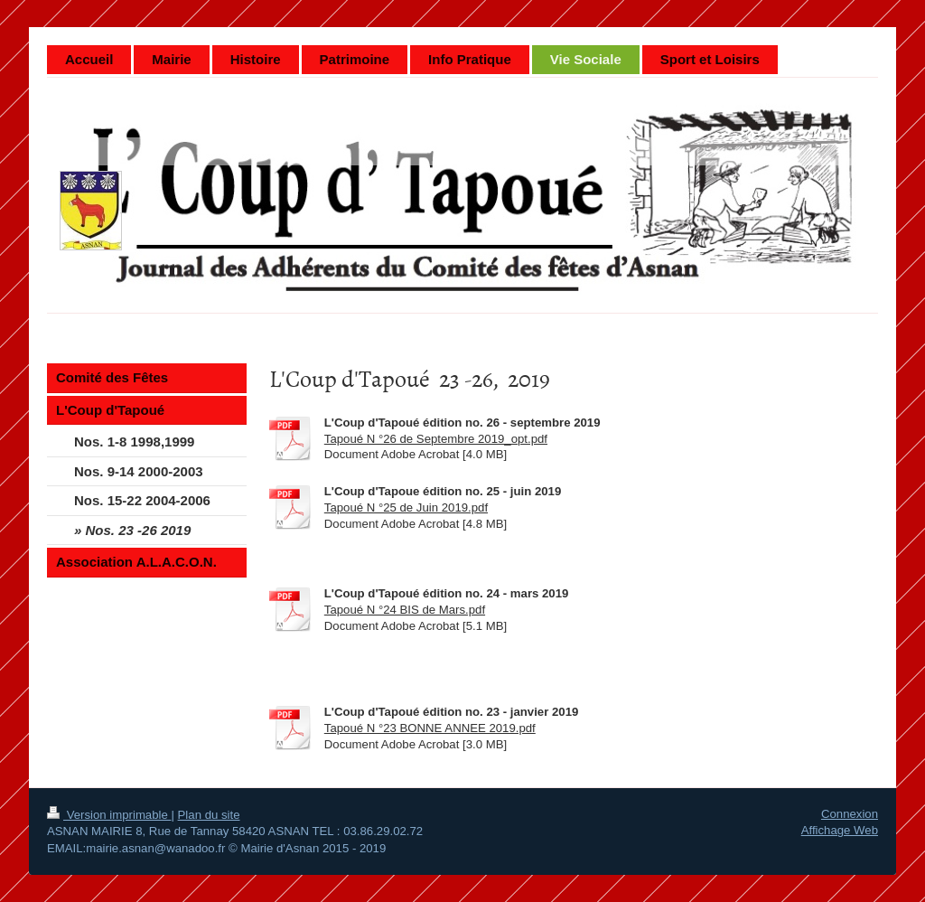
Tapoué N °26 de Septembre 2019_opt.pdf (435, 439)
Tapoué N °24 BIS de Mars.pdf (404, 609)
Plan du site (209, 815)
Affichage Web (839, 830)
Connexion (849, 814)
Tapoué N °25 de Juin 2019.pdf (406, 507)
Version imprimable (109, 815)
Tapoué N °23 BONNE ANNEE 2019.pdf (430, 728)
